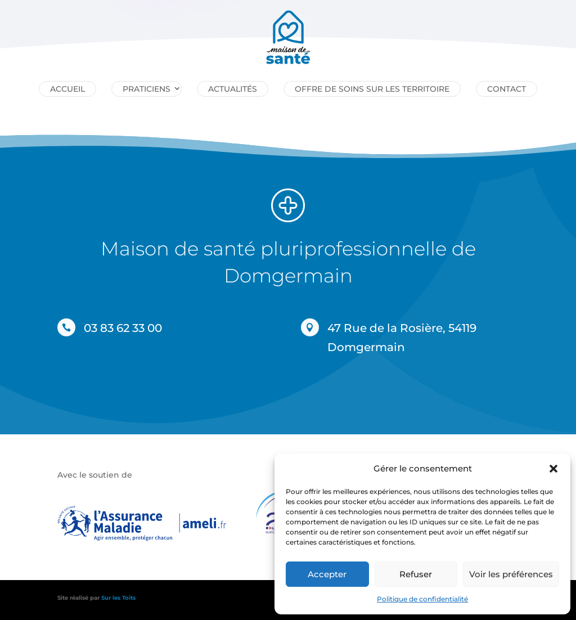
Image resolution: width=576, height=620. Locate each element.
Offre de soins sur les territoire (372, 89)
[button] (553, 468)
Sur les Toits (118, 597)
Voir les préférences (511, 574)
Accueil (67, 89)
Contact (506, 89)
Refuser (415, 574)
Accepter (327, 574)
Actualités (232, 89)
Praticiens (146, 89)
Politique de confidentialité (422, 599)
